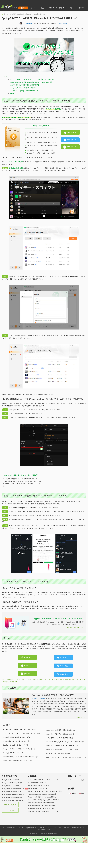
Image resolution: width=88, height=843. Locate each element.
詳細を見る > (81, 718)
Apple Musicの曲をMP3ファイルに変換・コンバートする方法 (58, 618)
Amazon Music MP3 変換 (54, 791)
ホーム (33, 8)
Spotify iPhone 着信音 (48, 805)
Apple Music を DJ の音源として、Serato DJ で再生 (62, 749)
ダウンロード (52, 8)
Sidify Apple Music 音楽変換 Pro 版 (13, 794)
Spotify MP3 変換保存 (35, 803)
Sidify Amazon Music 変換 (10, 786)
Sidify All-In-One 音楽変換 (10, 780)
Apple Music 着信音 (34, 811)
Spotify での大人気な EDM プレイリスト (15, 745)
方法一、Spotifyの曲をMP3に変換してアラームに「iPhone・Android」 (32, 79)
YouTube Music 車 (52, 780)
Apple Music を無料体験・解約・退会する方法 (60, 730)
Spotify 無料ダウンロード (51, 800)
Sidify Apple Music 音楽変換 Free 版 (13, 800)
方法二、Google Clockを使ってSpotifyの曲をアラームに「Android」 (31, 82)
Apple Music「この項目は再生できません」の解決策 (19, 729)
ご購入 (23, 8)
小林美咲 (29, 23)
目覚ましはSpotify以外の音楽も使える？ (25, 91)
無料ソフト (62, 8)
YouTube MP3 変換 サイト (36, 791)
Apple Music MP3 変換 (47, 808)
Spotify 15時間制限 (34, 805)
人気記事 (13, 14)
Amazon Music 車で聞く (50, 794)
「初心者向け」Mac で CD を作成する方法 (59, 738)
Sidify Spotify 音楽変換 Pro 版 (11, 792)
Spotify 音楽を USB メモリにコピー (14, 753)
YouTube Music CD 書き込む (37, 783)
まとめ (12, 93)
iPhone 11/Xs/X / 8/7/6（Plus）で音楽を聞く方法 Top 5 (20, 757)
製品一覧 (24, 827)
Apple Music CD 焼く (34, 794)
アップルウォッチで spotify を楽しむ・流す (16, 741)
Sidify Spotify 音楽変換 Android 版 (13, 789)
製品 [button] (43, 8)
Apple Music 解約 (33, 808)
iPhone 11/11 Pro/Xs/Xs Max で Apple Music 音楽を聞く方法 (65, 742)
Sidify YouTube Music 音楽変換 (12, 783)
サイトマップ (46, 827)
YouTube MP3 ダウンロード (37, 780)
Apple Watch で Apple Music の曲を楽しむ (59, 753)
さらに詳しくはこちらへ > (75, 628)
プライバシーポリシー (57, 827)
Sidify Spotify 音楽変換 (16, 162)
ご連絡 (40, 827)
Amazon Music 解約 (34, 797)
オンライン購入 (10, 810)
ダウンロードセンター (10, 805)
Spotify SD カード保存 (35, 800)
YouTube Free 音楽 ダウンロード (38, 785)
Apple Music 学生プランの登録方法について (60, 734)
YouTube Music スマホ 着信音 (37, 788)
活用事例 (82, 8)
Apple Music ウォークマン (50, 811)
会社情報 (9, 827)
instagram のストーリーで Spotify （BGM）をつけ (19, 749)
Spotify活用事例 (62, 23)
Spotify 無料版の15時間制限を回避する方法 (17, 737)
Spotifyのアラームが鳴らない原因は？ (25, 88)
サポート (72, 8)
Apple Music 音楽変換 (39, 698)
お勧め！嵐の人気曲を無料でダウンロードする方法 (19, 761)
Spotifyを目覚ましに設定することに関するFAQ (24, 85)
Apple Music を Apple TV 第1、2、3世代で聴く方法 (62, 746)
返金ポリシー (67, 827)
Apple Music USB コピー (49, 797)
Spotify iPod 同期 (48, 803)
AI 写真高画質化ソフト (44, 829)
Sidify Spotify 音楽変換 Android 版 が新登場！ (16, 117)
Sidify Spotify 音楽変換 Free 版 (12, 797)
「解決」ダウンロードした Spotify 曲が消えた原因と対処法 (21, 733)
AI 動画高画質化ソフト (78, 827)
